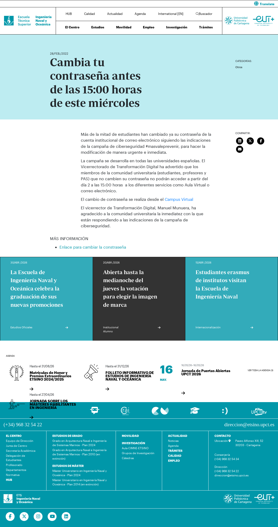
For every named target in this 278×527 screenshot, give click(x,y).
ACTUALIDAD (177, 435)
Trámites (206, 27)
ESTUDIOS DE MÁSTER (68, 465)
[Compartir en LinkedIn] (239, 140)
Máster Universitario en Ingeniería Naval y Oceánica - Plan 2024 (79, 473)
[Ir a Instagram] (38, 516)
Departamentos (16, 469)
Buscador (204, 14)
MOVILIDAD (130, 435)
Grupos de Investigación (138, 453)
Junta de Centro (16, 445)
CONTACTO (222, 435)
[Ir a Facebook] (10, 516)
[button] (210, 3)
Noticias (173, 440)
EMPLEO (174, 460)
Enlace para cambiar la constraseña (92, 247)
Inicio (54, 39)
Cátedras (128, 458)
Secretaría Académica (20, 450)
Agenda (140, 14)
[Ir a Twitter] (24, 516)
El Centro (72, 27)
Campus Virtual (179, 199)
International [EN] (170, 14)
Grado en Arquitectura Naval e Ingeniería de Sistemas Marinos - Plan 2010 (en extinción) (79, 454)
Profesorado (14, 464)
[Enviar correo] (239, 148)
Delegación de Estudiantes (15, 457)
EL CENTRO (14, 435)
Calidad (89, 14)
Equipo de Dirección (19, 440)
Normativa (12, 474)
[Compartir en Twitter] (250, 140)
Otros (238, 67)
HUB (69, 14)
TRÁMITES (175, 450)
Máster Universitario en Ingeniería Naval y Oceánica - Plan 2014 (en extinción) (79, 482)
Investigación (176, 27)
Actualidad (115, 14)
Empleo (148, 27)
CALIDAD (174, 455)
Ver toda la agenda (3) (260, 370)
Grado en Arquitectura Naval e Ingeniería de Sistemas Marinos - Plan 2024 (79, 443)
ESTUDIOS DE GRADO (67, 435)
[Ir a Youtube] (52, 516)
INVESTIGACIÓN (133, 443)
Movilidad (123, 27)
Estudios (97, 27)
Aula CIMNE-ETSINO (135, 448)
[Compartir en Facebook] (260, 140)
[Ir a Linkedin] (66, 516)
